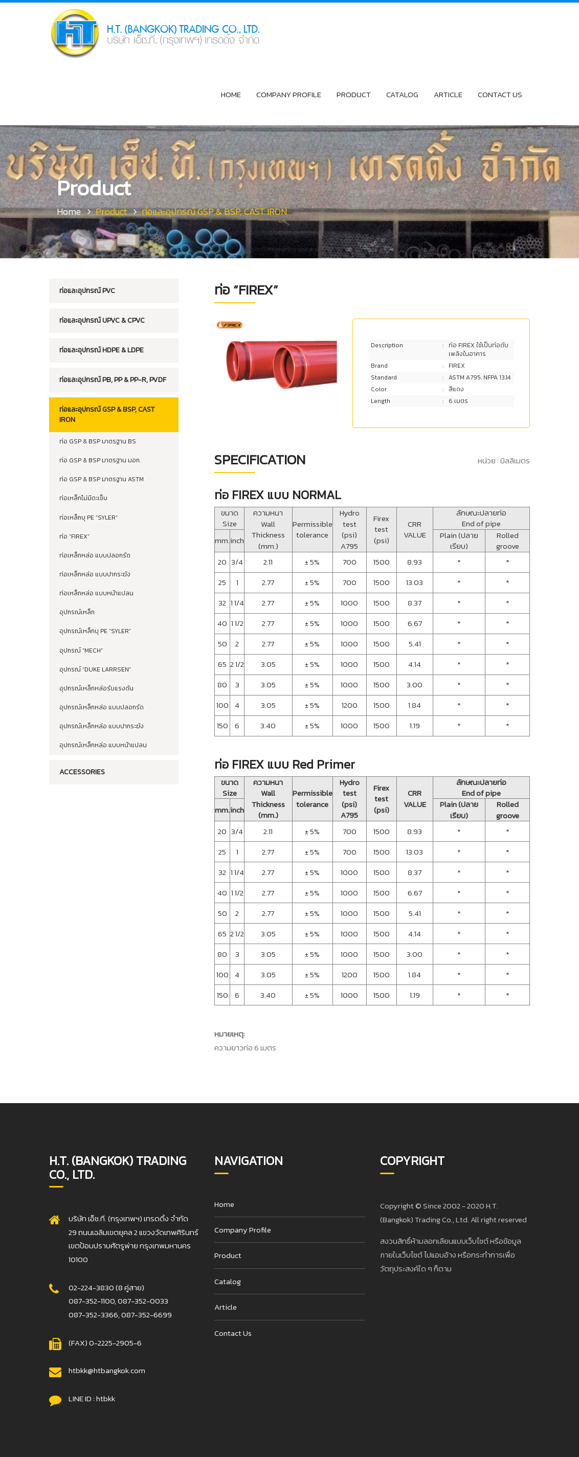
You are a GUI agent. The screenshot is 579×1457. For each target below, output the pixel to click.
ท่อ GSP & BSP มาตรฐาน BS (97, 441)
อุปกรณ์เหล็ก (77, 612)
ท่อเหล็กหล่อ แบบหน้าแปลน (96, 593)
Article (448, 94)
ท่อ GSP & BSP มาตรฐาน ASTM (101, 479)
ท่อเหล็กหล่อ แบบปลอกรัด (94, 555)
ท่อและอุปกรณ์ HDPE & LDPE (101, 350)
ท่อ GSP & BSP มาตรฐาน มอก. (100, 460)
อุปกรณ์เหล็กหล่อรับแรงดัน (96, 688)
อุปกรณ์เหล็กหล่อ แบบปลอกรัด (101, 707)
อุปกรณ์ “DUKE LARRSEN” (95, 669)
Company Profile (288, 94)
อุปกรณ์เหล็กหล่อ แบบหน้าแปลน (103, 745)
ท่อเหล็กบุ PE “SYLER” (88, 517)
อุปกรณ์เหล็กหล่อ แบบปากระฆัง (101, 726)
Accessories (82, 772)
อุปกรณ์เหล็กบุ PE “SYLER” (95, 631)
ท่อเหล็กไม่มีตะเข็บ (83, 498)
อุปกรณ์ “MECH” (81, 650)
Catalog (402, 94)
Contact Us (500, 94)
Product (354, 94)
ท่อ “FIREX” (74, 536)
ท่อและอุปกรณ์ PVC (87, 290)
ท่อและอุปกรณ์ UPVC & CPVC (102, 320)
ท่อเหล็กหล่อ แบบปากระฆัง (94, 574)
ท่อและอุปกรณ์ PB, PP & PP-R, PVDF (112, 379)
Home (231, 94)
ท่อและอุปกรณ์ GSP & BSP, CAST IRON (106, 414)
